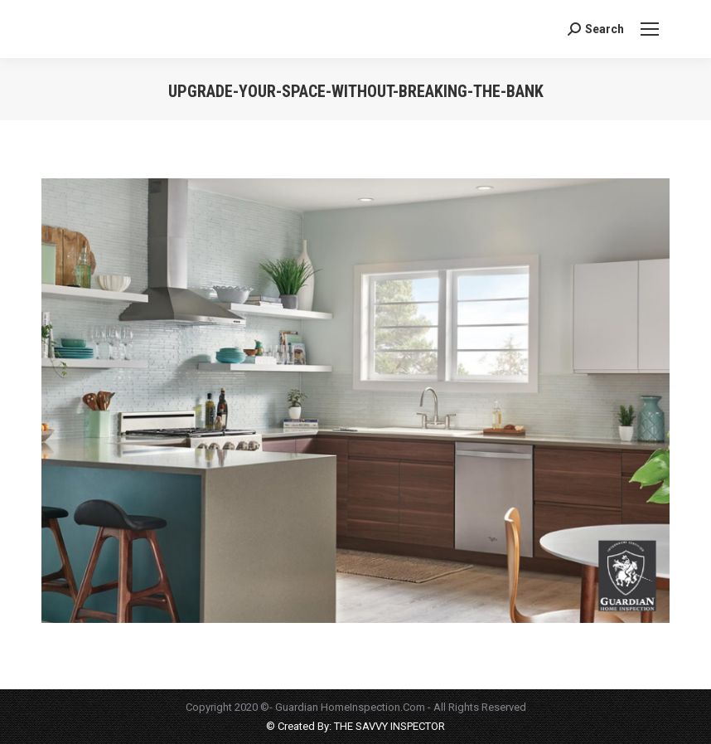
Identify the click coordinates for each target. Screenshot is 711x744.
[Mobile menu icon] (650, 29)
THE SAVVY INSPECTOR (388, 726)
